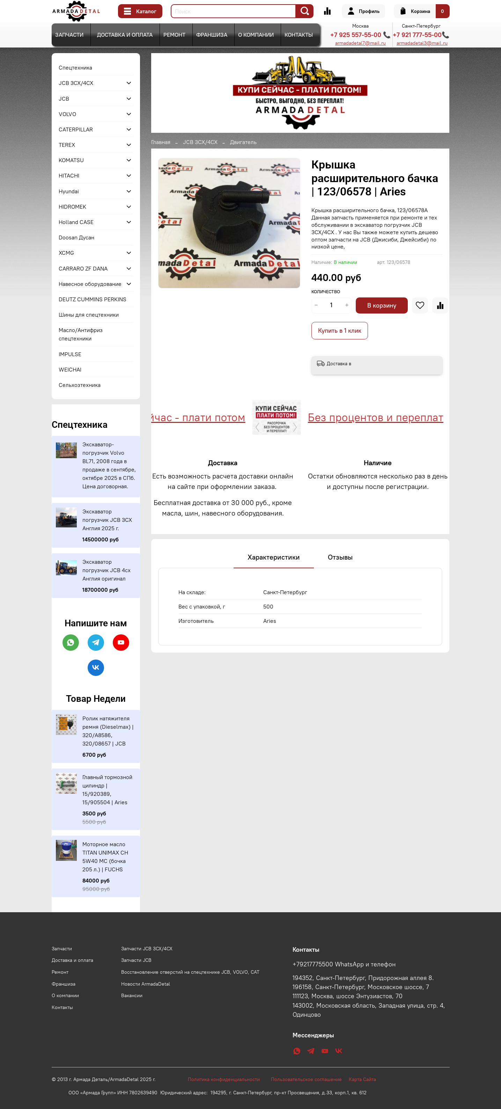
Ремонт (174, 34)
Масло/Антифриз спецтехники (81, 334)
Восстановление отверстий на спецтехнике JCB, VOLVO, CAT (190, 972)
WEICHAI (70, 369)
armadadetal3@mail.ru (422, 43)
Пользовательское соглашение (310, 1079)
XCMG (66, 252)
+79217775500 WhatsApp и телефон (344, 964)
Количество (325, 291)
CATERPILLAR (76, 129)
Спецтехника (75, 67)
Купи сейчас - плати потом (183, 417)
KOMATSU (71, 160)
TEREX (67, 144)
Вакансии (131, 995)
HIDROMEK (72, 206)
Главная (160, 141)
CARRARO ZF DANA (83, 268)
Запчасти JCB (136, 960)
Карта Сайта (362, 1079)
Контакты (299, 34)
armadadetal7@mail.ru (360, 43)
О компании (256, 34)
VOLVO (67, 113)
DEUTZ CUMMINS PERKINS (92, 299)
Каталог (140, 11)
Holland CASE (76, 221)
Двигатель (243, 141)
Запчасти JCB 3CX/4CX (146, 948)
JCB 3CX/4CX (200, 141)
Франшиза (211, 34)
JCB (64, 98)
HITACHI (69, 175)
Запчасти (69, 34)
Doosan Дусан (76, 237)
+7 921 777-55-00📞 (421, 35)
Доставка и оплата (125, 34)
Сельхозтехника (80, 384)
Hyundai (69, 191)
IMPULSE (70, 354)
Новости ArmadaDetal (145, 984)
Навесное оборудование (90, 283)
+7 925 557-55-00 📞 (360, 35)
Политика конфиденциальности (227, 1079)
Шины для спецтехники (89, 314)
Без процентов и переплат (381, 417)
